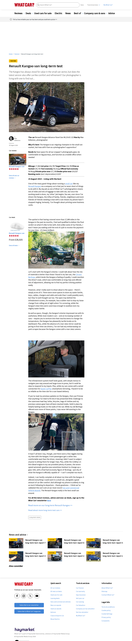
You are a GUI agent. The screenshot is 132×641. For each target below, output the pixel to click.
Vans (82, 5)
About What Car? (107, 588)
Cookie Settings (107, 614)
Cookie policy (106, 610)
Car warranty (80, 591)
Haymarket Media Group (61, 634)
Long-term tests (34, 517)
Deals (29, 13)
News (69, 13)
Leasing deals (55, 598)
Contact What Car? (108, 595)
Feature (16, 54)
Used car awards (56, 609)
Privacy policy (106, 617)
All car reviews (55, 588)
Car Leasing (80, 602)
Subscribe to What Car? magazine (29, 611)
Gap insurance (81, 595)
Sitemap (104, 591)
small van (69, 183)
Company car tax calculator (85, 609)
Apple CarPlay (46, 389)
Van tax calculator (82, 612)
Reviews (19, 13)
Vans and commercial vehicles (61, 602)
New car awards (56, 605)
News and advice (18, 534)
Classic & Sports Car (57, 616)
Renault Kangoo (34, 186)
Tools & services (92, 5)
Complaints (106, 621)
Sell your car (80, 598)
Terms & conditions (108, 607)
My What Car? (108, 5)
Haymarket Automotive (36, 634)
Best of (78, 13)
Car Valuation (80, 605)
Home (11, 54)
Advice (112, 13)
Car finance (80, 588)
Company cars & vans (95, 13)
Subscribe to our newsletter (29, 605)
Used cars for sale (44, 13)
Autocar (53, 612)
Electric (60, 13)
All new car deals (56, 591)
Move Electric (55, 619)
